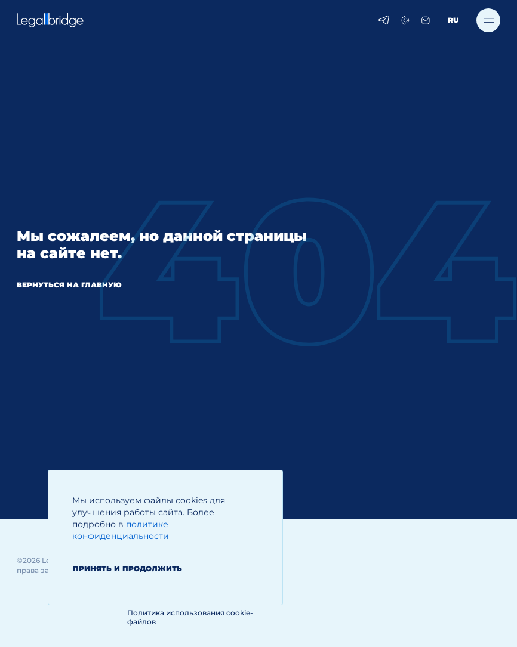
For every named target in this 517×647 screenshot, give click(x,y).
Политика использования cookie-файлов (190, 617)
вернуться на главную (69, 284)
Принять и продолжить (127, 568)
